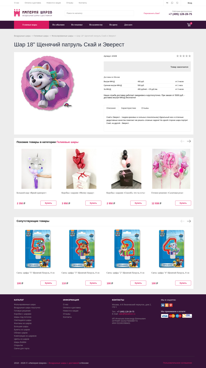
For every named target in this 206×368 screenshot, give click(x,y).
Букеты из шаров (22, 329)
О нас (16, 3)
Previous (182, 141)
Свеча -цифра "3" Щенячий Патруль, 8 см (80, 273)
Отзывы (69, 3)
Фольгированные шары (62, 36)
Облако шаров (20, 333)
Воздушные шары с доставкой (64, 363)
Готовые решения (22, 311)
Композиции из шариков (25, 336)
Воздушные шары (22, 36)
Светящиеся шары (22, 320)
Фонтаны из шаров (22, 323)
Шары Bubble (20, 342)
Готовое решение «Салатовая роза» (167, 193)
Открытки (18, 345)
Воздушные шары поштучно (27, 307)
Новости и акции (53, 3)
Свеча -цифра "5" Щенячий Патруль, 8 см (36, 273)
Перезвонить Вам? (152, 13)
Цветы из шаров (21, 339)
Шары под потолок (22, 317)
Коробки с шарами (22, 314)
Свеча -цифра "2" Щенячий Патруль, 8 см (125, 273)
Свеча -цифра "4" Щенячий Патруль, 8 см (170, 273)
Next (189, 141)
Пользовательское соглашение (177, 363)
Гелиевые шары (41, 36)
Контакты (83, 3)
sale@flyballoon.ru (127, 314)
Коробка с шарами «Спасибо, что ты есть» (125, 193)
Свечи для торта (21, 348)
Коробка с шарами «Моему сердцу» (78, 193)
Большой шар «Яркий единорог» (31, 193)
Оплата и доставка (33, 3)
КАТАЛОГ (19, 300)
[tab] (111, 108)
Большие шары (21, 326)
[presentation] (111, 108)
